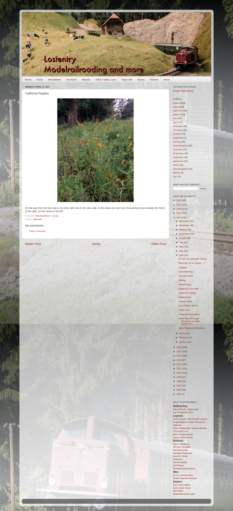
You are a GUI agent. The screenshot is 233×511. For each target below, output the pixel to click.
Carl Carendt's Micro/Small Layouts (190, 419)
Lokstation (178, 157)
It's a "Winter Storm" (188, 305)
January (183, 342)
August (183, 238)
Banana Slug (185, 284)
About (166, 79)
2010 (179, 373)
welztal (176, 114)
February (184, 337)
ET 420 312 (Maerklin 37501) (193, 259)
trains (175, 103)
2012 (179, 364)
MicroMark (178, 491)
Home (28, 79)
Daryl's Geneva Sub (183, 437)
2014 (179, 355)
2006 (179, 390)
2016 (179, 347)
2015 (179, 351)
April (181, 255)
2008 (179, 381)
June (181, 246)
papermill (177, 138)
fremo (176, 165)
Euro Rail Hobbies (182, 485)
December (184, 221)
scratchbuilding (180, 145)
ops (175, 122)
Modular (86, 79)
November (184, 225)
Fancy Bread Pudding (189, 314)
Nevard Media (180, 462)
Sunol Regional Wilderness (192, 328)
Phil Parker (178, 465)
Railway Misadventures (184, 468)
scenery (177, 141)
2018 (179, 213)
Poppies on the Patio (189, 288)
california (37, 219)
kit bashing (178, 153)
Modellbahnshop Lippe (184, 494)
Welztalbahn (54, 79)
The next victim (186, 276)
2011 (179, 368)
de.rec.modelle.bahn (183, 475)
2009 (179, 377)
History (141, 79)
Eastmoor (178, 459)
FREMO (154, 79)
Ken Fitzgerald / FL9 (183, 412)
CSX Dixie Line (180, 431)
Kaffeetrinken (185, 297)
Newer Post (33, 244)
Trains (39, 79)
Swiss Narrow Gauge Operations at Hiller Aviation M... (189, 321)
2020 (179, 204)
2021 (179, 200)
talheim (176, 172)
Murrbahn (71, 79)
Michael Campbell (181, 447)
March (182, 333)
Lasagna (183, 267)
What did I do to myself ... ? (192, 263)
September (184, 234)
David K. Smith (180, 456)
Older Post (158, 244)
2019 (179, 209)
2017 (179, 217)
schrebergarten (180, 169)
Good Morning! (186, 271)
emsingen (178, 126)
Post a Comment (37, 231)
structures (178, 130)
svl (174, 118)
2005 (179, 394)
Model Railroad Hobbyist (185, 478)
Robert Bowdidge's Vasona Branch (190, 428)
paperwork (178, 161)
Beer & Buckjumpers (183, 434)
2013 (179, 360)
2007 (179, 385)
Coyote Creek (185, 301)
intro (175, 176)
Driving (182, 280)
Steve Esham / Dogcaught (186, 409)
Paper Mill (126, 79)
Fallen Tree (184, 310)
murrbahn (178, 149)
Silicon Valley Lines (106, 79)
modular (177, 134)
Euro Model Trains (182, 488)
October (183, 229)
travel (175, 107)
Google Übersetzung (183, 91)
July (181, 242)
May (181, 251)
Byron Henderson (181, 444)
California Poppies (187, 293)
